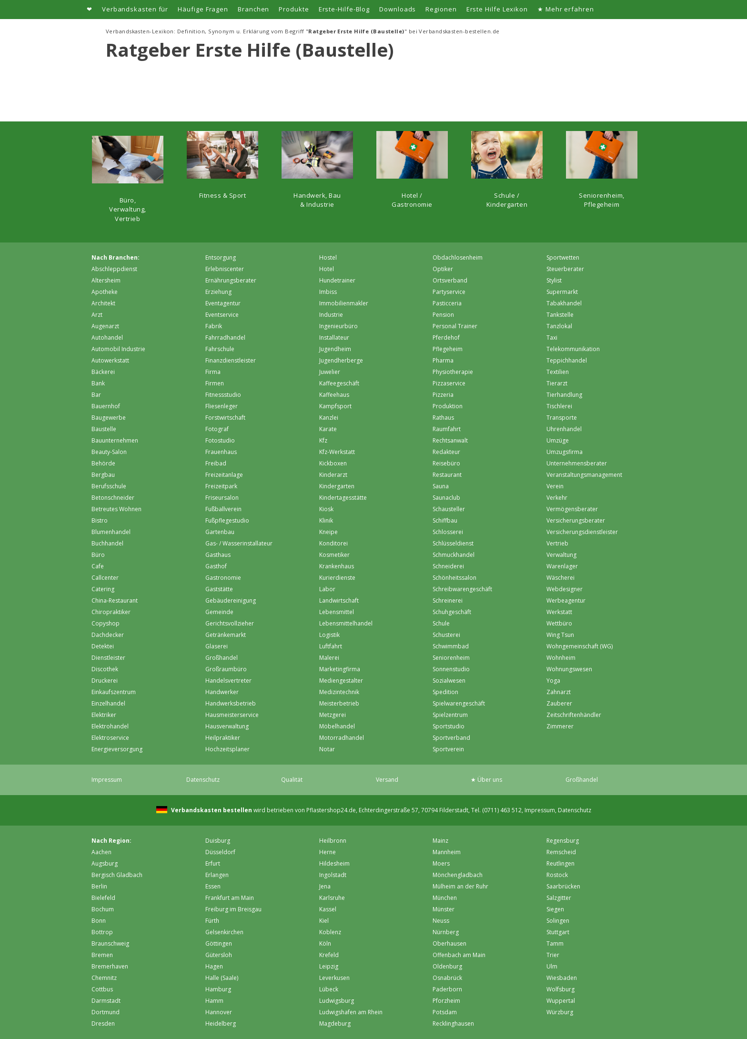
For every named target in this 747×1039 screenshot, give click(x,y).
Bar (96, 395)
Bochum (102, 909)
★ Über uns (486, 780)
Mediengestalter (341, 680)
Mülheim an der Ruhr (460, 886)
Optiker (443, 269)
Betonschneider (112, 498)
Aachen (101, 852)
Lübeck (328, 989)
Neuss (441, 921)
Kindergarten (336, 486)
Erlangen (217, 875)
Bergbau (103, 475)
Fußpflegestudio (227, 520)
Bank (98, 383)
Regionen (440, 9)
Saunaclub (446, 498)
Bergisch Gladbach (116, 875)
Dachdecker (107, 635)
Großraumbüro (226, 669)
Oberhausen (449, 943)
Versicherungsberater (575, 520)
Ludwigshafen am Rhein (351, 1012)
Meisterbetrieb (339, 703)
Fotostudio (220, 440)
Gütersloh (218, 955)
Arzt (96, 315)
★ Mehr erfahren (565, 9)
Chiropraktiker (111, 612)
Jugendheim (335, 349)
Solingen (557, 921)
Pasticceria (447, 303)
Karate (328, 429)
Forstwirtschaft (225, 418)
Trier (552, 955)
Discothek (104, 669)
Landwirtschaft (339, 600)
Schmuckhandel (453, 555)
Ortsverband (450, 280)
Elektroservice (110, 738)
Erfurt (212, 863)
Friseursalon (222, 498)
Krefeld (329, 955)
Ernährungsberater (230, 280)
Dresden (103, 1023)
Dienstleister (108, 658)
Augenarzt (105, 326)
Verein (555, 486)
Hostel (328, 257)
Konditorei (333, 543)
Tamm (555, 943)
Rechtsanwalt (450, 440)
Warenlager (562, 566)
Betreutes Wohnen (116, 509)
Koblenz (330, 932)
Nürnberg (446, 932)
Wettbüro (559, 623)
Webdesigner (564, 589)
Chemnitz (104, 978)
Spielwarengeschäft (459, 703)
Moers (441, 863)
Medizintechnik (339, 692)
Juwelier (329, 372)
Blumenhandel (111, 532)
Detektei (102, 646)
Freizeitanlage (224, 475)
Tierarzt (556, 383)
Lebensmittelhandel (346, 623)
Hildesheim (334, 863)
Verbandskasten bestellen (211, 810)
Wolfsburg (560, 989)
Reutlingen (560, 863)
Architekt (103, 303)
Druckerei (104, 680)
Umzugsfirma (564, 452)
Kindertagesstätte (343, 498)
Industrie (331, 315)
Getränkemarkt (225, 635)
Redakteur (446, 452)
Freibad (215, 463)
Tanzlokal (559, 326)
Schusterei (446, 635)
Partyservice (449, 292)
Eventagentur (223, 303)
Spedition (445, 692)
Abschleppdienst (114, 269)
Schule (441, 623)
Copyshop (105, 623)
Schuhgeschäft (452, 612)
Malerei (329, 658)
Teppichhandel (566, 360)
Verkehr (556, 498)
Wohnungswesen (569, 669)
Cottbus (102, 989)
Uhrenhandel (564, 429)
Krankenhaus (336, 566)
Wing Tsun (560, 635)
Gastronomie (223, 578)
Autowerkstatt (110, 360)
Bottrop (102, 932)
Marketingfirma (339, 669)
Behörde (103, 463)
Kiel (324, 921)
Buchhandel (107, 543)
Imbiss (328, 292)
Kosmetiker (334, 555)
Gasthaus (218, 555)
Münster (443, 909)
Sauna (441, 486)
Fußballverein (223, 509)
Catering (102, 589)
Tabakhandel (564, 303)
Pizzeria (443, 395)
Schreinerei (448, 600)
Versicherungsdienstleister (582, 532)
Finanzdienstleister (230, 360)
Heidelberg (220, 1023)
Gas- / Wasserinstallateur (239, 543)
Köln (325, 943)
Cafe (97, 566)
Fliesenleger (221, 406)
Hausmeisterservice (232, 715)
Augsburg (104, 863)
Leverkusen (334, 978)
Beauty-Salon (109, 452)
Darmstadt (106, 1001)
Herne (327, 852)
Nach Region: (111, 841)
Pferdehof (446, 337)
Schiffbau (445, 520)
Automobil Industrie (118, 349)
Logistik (329, 635)
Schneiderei (448, 566)
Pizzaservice (449, 383)
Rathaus (443, 418)
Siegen (555, 909)
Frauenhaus (221, 452)
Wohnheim (560, 658)
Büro (98, 555)
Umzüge (557, 440)
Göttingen (218, 943)
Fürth (212, 921)
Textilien (557, 372)
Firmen (214, 383)
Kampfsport (335, 406)
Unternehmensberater (576, 463)
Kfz (323, 440)
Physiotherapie (453, 372)
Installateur (334, 337)
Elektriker (103, 715)
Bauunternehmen (114, 440)
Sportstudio (448, 726)
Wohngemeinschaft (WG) (579, 646)
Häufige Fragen (203, 9)
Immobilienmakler (343, 303)
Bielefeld (103, 898)
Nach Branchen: (115, 257)
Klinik (326, 520)
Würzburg (559, 1012)
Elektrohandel (110, 726)
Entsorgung (220, 257)
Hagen (214, 966)
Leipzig (328, 966)
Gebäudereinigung (230, 600)
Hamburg (218, 989)
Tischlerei (559, 406)
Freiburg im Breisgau (233, 909)
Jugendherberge (341, 360)
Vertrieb (557, 543)
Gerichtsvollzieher (229, 623)
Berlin (99, 886)
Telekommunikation (573, 349)
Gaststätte (219, 589)
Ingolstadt (332, 875)
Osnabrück (447, 978)
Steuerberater (565, 269)
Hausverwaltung (227, 726)
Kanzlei (328, 418)
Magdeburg (335, 1023)
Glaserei (216, 646)
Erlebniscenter (224, 269)
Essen (213, 886)
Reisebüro (446, 463)
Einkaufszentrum (113, 692)
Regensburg (562, 841)
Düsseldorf (220, 852)
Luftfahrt (330, 646)
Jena (325, 886)
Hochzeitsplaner (227, 749)
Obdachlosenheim (458, 257)
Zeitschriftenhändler (573, 715)
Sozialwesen (449, 680)
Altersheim (106, 280)
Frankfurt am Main (229, 898)
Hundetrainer (337, 280)
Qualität (292, 780)
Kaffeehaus (334, 395)
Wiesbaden (561, 978)
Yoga (553, 680)
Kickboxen (333, 463)
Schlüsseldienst (453, 543)
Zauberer (559, 703)
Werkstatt (559, 612)
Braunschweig (110, 943)
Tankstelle (560, 315)
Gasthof (216, 566)
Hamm (214, 1001)
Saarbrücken (563, 886)
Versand (387, 780)
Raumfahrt (447, 429)
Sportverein (448, 749)
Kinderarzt (333, 475)
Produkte (294, 9)
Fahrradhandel (225, 337)
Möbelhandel (337, 726)
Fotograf (217, 429)
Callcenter (105, 578)
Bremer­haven (109, 966)
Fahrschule (219, 349)
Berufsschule (108, 486)
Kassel (327, 909)
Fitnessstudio (223, 395)
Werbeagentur (565, 600)
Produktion (448, 406)
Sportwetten (562, 257)
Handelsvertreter (228, 680)
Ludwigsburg (336, 1001)
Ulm (551, 966)
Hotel (326, 269)
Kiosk (326, 509)
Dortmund (105, 1012)
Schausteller (449, 509)
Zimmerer (560, 726)
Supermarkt (562, 292)
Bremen (102, 955)
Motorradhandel (341, 738)
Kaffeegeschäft (339, 383)
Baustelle (103, 429)
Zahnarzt (558, 692)
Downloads (397, 9)
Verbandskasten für (135, 9)
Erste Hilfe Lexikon (497, 9)
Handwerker (222, 692)
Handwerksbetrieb (230, 703)
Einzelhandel (108, 703)
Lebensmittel (336, 612)
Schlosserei (448, 532)
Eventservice (222, 315)
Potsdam (445, 1012)
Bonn (98, 921)
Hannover (218, 1012)
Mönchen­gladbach (458, 875)
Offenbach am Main (459, 955)
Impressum (106, 780)
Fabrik (213, 326)
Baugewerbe (108, 418)
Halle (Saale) (221, 978)
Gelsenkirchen (224, 932)
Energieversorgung (116, 749)
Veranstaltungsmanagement (584, 475)
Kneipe (328, 532)
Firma (213, 372)
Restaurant (447, 475)
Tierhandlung (564, 395)
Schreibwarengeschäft (462, 589)
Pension (443, 315)
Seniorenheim (451, 658)
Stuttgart (557, 932)
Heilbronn (332, 841)
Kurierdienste (337, 578)
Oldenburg (447, 966)
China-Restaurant (114, 600)
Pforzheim (446, 1001)
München (445, 898)
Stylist (554, 280)
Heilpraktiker (222, 738)
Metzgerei (332, 715)
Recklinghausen (453, 1023)
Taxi (551, 337)
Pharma (443, 360)
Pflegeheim (448, 349)
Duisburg (217, 841)
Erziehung (218, 292)
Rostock (557, 875)
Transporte (561, 418)
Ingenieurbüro (338, 326)
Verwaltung (561, 555)
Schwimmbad (451, 646)
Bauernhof (105, 406)
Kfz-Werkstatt (337, 452)
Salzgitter (558, 898)
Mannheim (447, 852)
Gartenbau (219, 532)
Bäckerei (103, 372)
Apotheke (104, 292)
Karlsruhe (332, 898)
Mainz (440, 841)
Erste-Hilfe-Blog (344, 9)
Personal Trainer (455, 326)
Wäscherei (560, 578)
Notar (327, 749)
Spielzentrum (450, 715)
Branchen (253, 9)
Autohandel (107, 337)
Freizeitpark (221, 486)
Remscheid (561, 852)
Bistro (99, 520)
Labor (327, 589)
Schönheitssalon (454, 578)
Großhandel (221, 658)
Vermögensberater (572, 509)
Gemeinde (219, 612)
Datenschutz (203, 780)
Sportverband (451, 738)
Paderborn (447, 989)
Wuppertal (560, 1001)
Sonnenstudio (451, 669)
